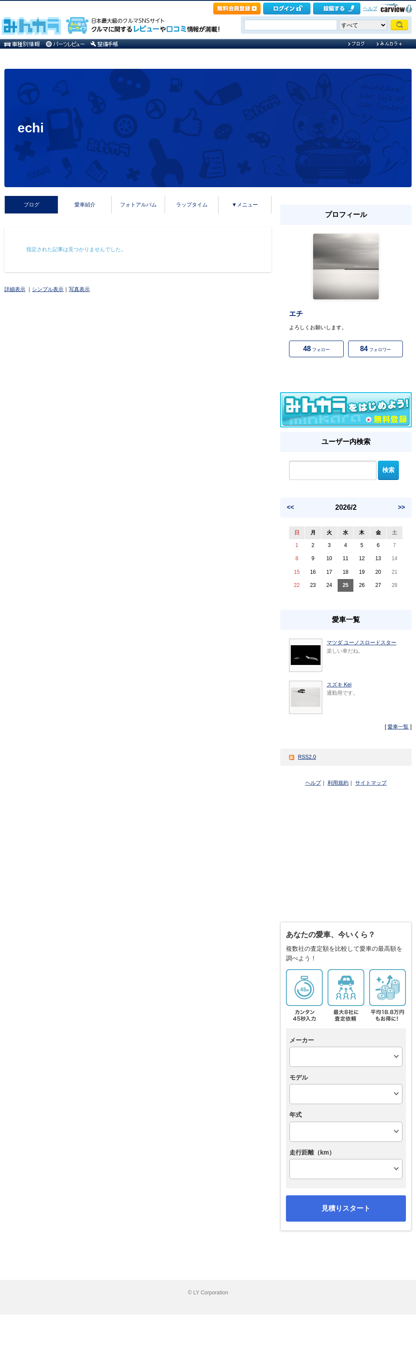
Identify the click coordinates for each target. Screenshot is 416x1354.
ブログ (31, 205)
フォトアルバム (138, 205)
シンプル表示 (47, 289)
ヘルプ (370, 8)
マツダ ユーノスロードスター (361, 643)
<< (290, 507)
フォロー (316, 348)
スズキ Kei (339, 685)
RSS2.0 (307, 757)
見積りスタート (345, 1208)
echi (31, 128)
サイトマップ (371, 783)
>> (401, 507)
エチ (296, 313)
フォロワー (375, 348)
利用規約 (338, 783)
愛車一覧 (398, 727)
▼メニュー (245, 205)
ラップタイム (192, 205)
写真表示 (79, 289)
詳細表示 (14, 289)
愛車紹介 (84, 205)
